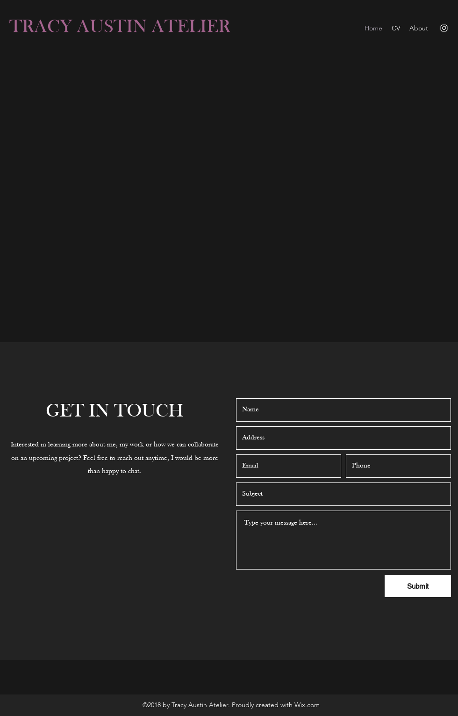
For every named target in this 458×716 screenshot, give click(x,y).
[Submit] (418, 586)
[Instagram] (444, 28)
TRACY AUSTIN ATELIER (119, 27)
